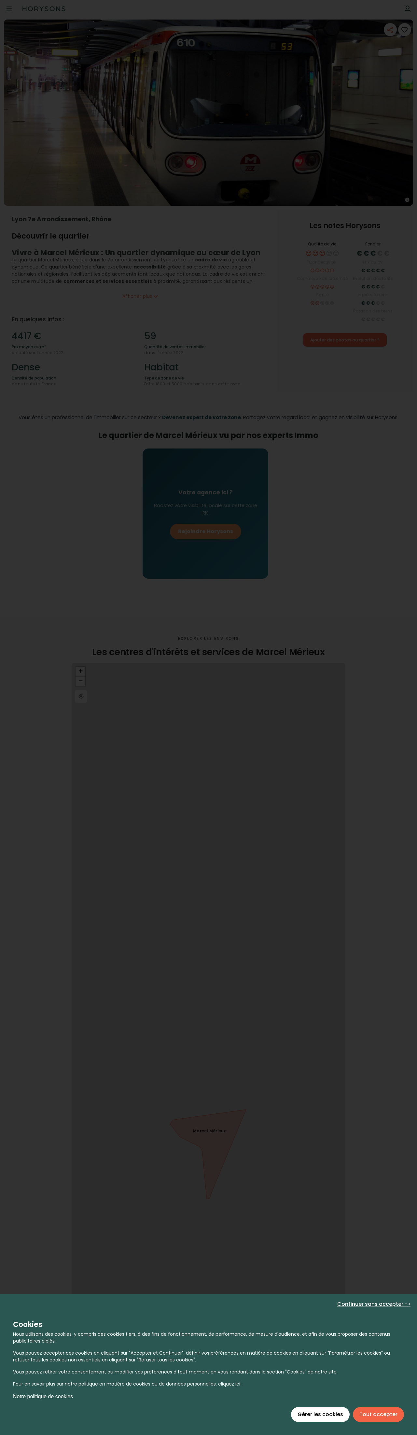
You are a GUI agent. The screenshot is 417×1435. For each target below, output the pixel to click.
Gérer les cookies (320, 1414)
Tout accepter (378, 1414)
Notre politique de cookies (43, 1396)
